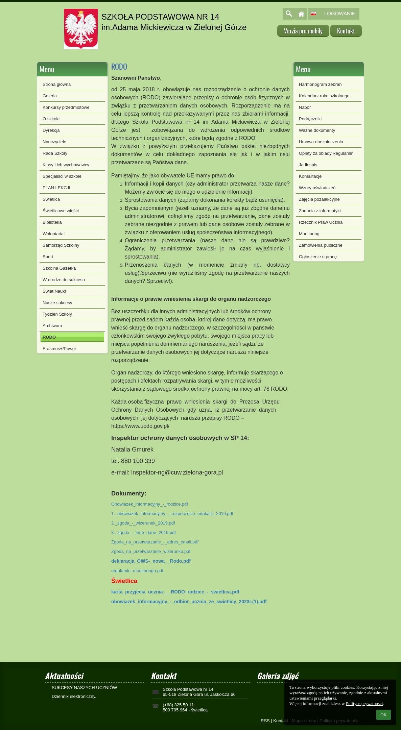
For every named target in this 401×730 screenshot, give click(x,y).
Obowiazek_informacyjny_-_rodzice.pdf (149, 504)
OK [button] (383, 714)
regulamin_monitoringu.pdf (137, 570)
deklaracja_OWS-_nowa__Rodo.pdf (151, 561)
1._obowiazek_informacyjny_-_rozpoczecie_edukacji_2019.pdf (172, 513)
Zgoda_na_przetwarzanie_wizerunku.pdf (150, 551)
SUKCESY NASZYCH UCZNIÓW (84, 687)
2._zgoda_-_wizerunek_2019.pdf (143, 523)
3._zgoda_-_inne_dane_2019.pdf (143, 532)
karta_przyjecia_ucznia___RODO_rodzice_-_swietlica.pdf (175, 591)
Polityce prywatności (364, 703)
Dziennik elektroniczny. (74, 696)
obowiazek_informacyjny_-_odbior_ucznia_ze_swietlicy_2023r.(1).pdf (189, 601)
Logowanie (339, 13)
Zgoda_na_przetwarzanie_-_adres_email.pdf (154, 541)
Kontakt (280, 720)
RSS (265, 720)
